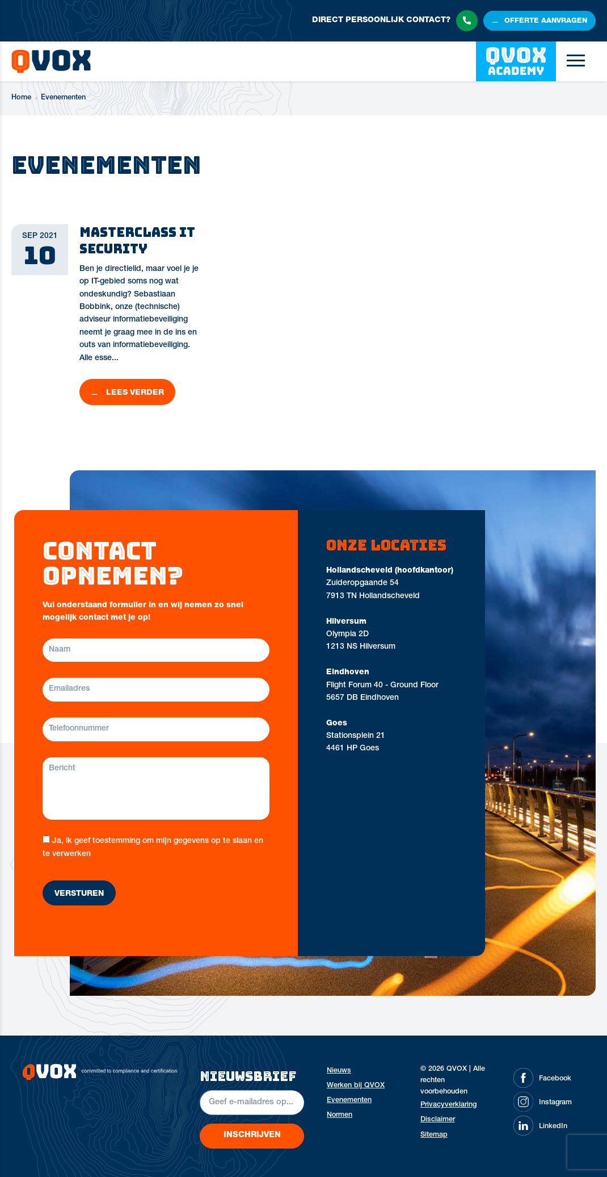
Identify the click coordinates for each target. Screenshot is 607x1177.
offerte (545, 21)
